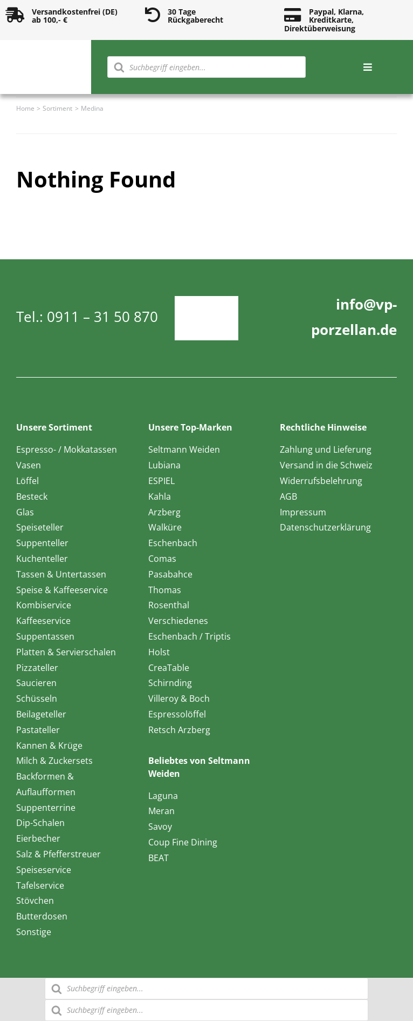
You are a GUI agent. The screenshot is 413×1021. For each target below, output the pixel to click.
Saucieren (36, 683)
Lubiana (164, 465)
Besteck (31, 496)
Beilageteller (41, 714)
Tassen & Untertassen (61, 574)
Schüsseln (36, 698)
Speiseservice (43, 870)
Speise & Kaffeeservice (62, 590)
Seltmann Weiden (184, 449)
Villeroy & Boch (179, 698)
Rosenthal (168, 605)
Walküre (165, 527)
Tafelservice (40, 885)
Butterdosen (41, 916)
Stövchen (35, 900)
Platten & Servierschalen (66, 652)
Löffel (27, 481)
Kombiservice (43, 605)
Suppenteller (42, 543)
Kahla (159, 496)
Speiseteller (40, 527)
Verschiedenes (178, 621)
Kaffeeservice (43, 621)
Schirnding (170, 683)
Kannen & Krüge (49, 745)
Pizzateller (37, 668)
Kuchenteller (42, 559)
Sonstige (33, 932)
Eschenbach (172, 543)
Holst (159, 652)
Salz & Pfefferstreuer (58, 854)
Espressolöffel (177, 714)
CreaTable (168, 668)
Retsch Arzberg (179, 730)
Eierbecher (38, 838)
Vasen (28, 465)
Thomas (164, 590)
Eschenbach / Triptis (189, 636)
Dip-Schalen (40, 823)
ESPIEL (161, 481)
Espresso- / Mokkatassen (66, 449)
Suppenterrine (45, 808)
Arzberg (164, 512)
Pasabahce (170, 574)
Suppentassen (45, 636)
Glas (25, 512)
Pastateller (38, 730)
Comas (162, 559)
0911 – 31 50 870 (102, 316)
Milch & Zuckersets (54, 761)
